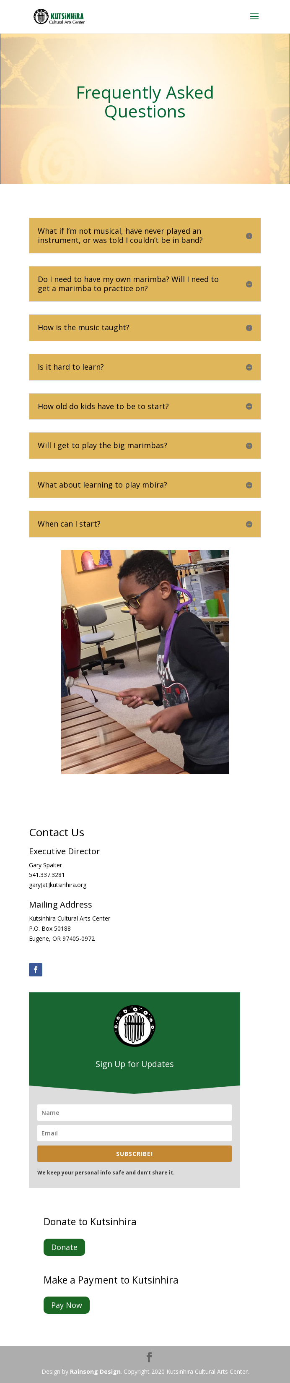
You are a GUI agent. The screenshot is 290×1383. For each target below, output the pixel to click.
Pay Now (66, 1305)
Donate (64, 1247)
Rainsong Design (95, 1371)
